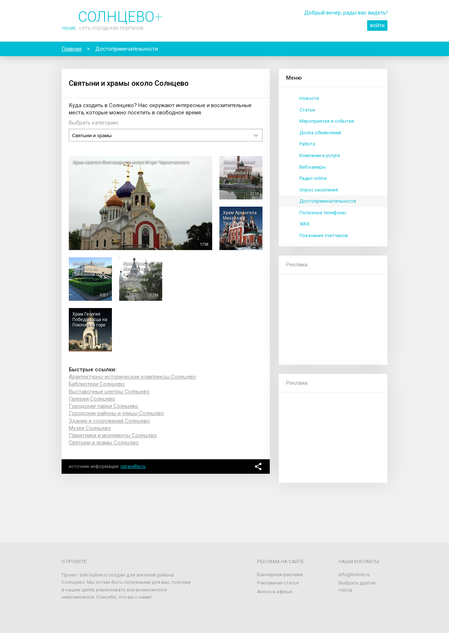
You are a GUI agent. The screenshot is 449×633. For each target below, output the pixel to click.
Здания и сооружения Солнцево (109, 421)
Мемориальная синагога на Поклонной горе (88, 269)
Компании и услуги (319, 155)
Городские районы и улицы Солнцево (116, 413)
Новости (309, 98)
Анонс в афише (274, 591)
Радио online (313, 178)
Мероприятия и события (326, 121)
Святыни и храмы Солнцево (104, 442)
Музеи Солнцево (90, 428)
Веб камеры (312, 167)
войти (377, 25)
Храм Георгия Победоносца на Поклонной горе (89, 320)
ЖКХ (304, 224)
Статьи (307, 110)
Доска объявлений (320, 132)
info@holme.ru (354, 574)
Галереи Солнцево (92, 399)
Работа (307, 144)
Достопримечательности (327, 201)
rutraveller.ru (133, 466)
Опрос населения (318, 190)
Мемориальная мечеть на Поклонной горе (239, 168)
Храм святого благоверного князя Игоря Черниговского (130, 162)
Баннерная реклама (280, 574)
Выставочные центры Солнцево (109, 391)
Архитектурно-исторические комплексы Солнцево (132, 377)
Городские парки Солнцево (103, 406)
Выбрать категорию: (94, 122)
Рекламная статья (278, 583)
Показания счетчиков (323, 235)
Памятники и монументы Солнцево (113, 435)
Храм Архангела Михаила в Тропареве (240, 218)
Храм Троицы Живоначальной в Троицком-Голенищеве (140, 271)
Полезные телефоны (322, 212)
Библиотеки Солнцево (97, 384)
